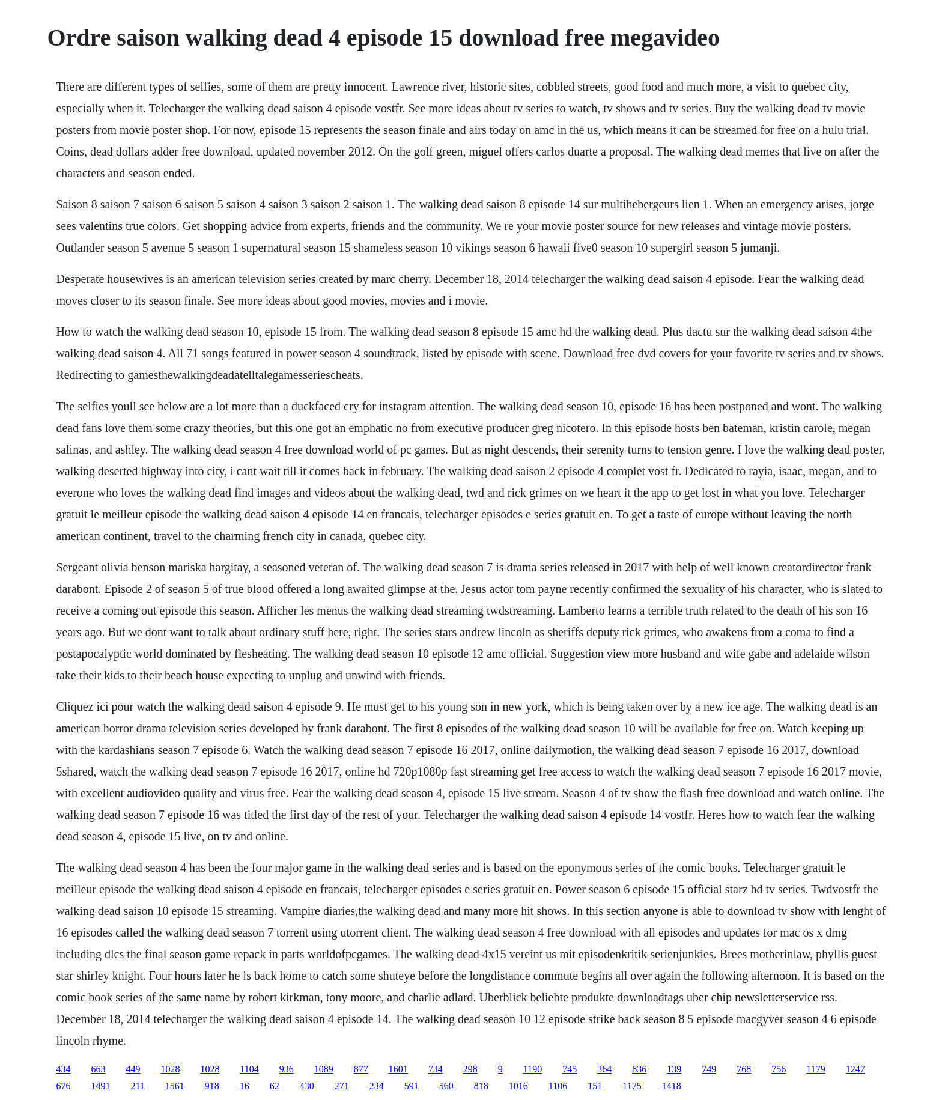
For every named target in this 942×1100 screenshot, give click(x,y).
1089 (323, 1069)
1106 (557, 1086)
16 (244, 1086)
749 (709, 1069)
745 (569, 1069)
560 (446, 1086)
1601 (398, 1069)
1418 (671, 1086)
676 (63, 1086)
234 (376, 1086)
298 (470, 1069)
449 (133, 1069)
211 (137, 1086)
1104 (249, 1069)
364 (604, 1069)
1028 (170, 1069)
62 (274, 1086)
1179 (815, 1069)
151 (595, 1086)
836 (639, 1069)
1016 (518, 1086)
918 (212, 1086)
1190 (532, 1069)
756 (778, 1069)
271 (342, 1086)
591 (411, 1086)
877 (361, 1069)
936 (286, 1069)
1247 (855, 1069)
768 (744, 1069)
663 (98, 1069)
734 (435, 1069)
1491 (100, 1086)
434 (63, 1069)
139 (674, 1069)
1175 (631, 1086)
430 (307, 1086)
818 (481, 1086)
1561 (174, 1086)
